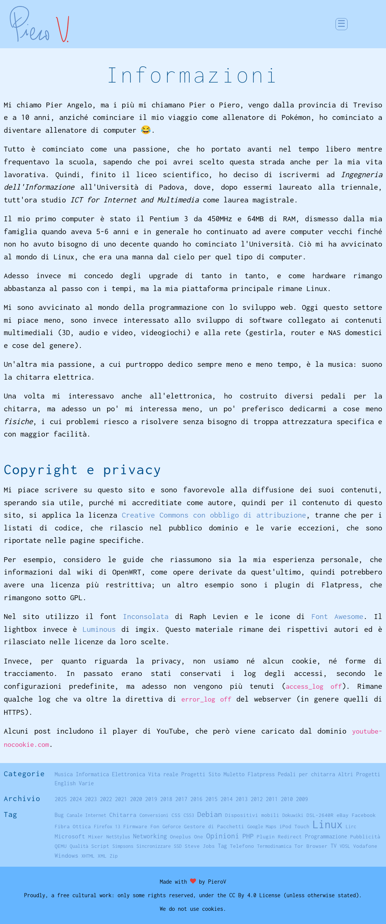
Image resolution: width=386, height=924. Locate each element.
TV (334, 846)
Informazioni (193, 74)
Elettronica (128, 774)
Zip (114, 856)
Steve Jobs (200, 846)
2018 (166, 799)
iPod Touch (294, 826)
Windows (66, 855)
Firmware (135, 826)
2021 (121, 799)
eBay (343, 815)
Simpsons (122, 846)
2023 (91, 799)
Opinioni (222, 836)
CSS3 (189, 815)
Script (100, 846)
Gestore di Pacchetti (214, 826)
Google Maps (261, 826)
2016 (196, 799)
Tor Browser (311, 846)
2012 (257, 799)
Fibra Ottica (73, 826)
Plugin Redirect (279, 837)
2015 (211, 799)
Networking (150, 836)
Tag (222, 846)
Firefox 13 (107, 826)
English (65, 783)
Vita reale (163, 774)
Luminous (99, 629)
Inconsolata (145, 616)
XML (102, 856)
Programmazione (326, 836)
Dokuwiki (292, 815)
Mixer (95, 837)
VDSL (345, 846)
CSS (176, 815)
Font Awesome (337, 616)
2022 (106, 799)
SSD (178, 846)
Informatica (92, 774)
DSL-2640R (320, 815)
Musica (64, 774)
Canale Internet (86, 815)
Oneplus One (186, 837)
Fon (154, 826)
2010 (287, 799)
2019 (151, 799)
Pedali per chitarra (306, 774)
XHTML (88, 856)
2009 (302, 799)
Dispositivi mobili (252, 815)
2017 (181, 799)
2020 (136, 799)
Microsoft (70, 836)
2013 (242, 799)
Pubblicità (365, 837)
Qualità (79, 846)
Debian (209, 814)
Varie (86, 783)
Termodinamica (274, 846)
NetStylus (118, 837)
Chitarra (122, 814)
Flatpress (261, 774)
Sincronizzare (153, 846)
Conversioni (153, 815)
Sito (214, 774)
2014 (227, 799)
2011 (272, 799)
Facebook (364, 815)
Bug (59, 815)
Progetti (193, 774)
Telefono (242, 846)
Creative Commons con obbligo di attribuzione (214, 514)
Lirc (351, 826)
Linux (327, 824)
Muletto (234, 774)
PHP (248, 836)
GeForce (171, 826)
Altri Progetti (359, 774)
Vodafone (365, 846)
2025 (61, 799)
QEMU (61, 846)
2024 (76, 799)
